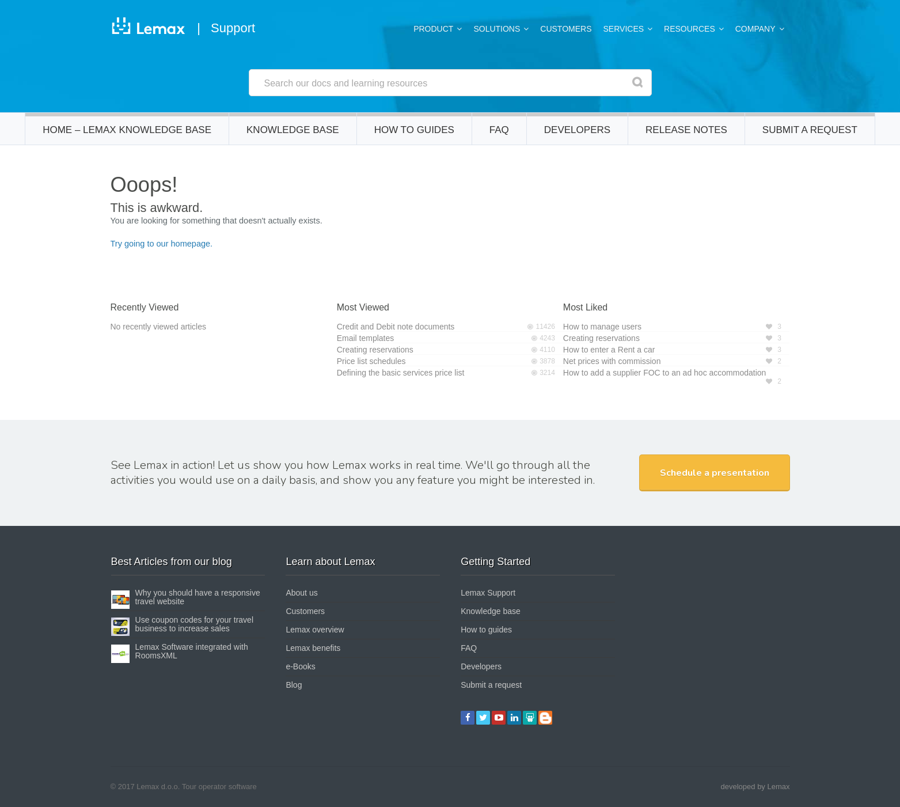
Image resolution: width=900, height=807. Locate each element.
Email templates (365, 338)
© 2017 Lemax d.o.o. (145, 786)
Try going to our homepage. (162, 243)
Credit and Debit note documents (396, 326)
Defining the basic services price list (401, 372)
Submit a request (810, 134)
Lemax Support (488, 592)
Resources (689, 28)
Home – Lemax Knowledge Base (127, 134)
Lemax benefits (313, 648)
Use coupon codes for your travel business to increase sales (194, 624)
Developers (577, 134)
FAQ (499, 134)
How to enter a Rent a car (609, 349)
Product (433, 28)
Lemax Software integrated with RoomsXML (191, 651)
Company (755, 28)
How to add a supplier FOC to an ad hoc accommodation (664, 372)
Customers (565, 28)
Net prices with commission (612, 361)
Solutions (496, 28)
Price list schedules (371, 361)
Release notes (686, 134)
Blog (294, 684)
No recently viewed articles (159, 326)
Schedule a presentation (714, 473)
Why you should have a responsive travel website (197, 597)
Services (623, 28)
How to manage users (602, 326)
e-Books (300, 666)
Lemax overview (315, 629)
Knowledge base (292, 134)
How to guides (414, 134)
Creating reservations (375, 349)
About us (301, 592)
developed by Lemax (755, 786)
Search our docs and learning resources (346, 83)
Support (233, 28)
